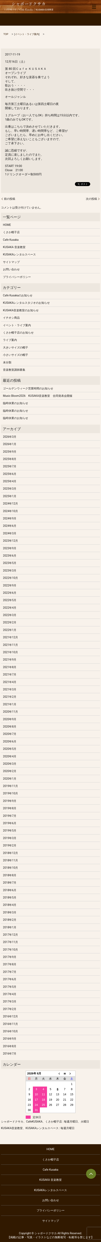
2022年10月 (10, 577)
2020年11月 (10, 711)
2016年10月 (10, 1031)
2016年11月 (10, 1024)
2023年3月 (9, 570)
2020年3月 (9, 763)
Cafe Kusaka (11, 239)
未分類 (7, 362)
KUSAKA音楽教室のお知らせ (21, 310)
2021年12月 (10, 637)
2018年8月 (9, 875)
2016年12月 (10, 1016)
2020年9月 (9, 719)
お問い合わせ (11, 269)
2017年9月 (9, 957)
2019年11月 (10, 786)
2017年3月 (9, 1001)
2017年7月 (9, 971)
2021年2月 (9, 696)
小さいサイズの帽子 (15, 354)
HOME (7, 224)
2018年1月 (9, 927)
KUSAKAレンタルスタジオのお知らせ (26, 302)
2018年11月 (10, 860)
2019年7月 (9, 815)
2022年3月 (9, 615)
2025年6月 (9, 473)
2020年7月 (9, 733)
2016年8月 (9, 1046)
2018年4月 (9, 904)
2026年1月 (9, 444)
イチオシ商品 (11, 317)
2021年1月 (9, 704)
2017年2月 (9, 1009)
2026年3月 (9, 436)
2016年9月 (9, 1038)
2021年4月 (9, 682)
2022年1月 (9, 630)
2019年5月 (9, 830)
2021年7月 (9, 674)
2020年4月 (9, 756)
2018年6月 (9, 890)
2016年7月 (9, 1053)
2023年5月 (9, 563)
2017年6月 (9, 979)
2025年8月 (9, 459)
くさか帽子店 (11, 232)
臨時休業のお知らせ (15, 403)
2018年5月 (9, 897)
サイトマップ (11, 262)
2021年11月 (10, 644)
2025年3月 (9, 488)
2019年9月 (9, 800)
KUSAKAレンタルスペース (19, 254)
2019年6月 (9, 823)
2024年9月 (9, 518)
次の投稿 (91, 198)
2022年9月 (9, 585)
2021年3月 (9, 689)
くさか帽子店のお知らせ (18, 332)
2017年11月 (10, 942)
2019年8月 (9, 808)
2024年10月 (10, 511)
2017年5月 (9, 986)
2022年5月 (9, 600)
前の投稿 (9, 198)
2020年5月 (9, 748)
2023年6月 (9, 555)
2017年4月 (9, 994)
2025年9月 (9, 451)
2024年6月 (9, 525)
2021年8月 (9, 667)
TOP (5, 34)
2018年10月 (10, 867)
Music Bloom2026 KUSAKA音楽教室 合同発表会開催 (37, 395)
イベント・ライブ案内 (27, 34)
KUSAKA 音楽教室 (14, 247)
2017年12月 (10, 934)
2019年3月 (9, 838)
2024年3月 (9, 533)
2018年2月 (9, 919)
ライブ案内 (10, 340)
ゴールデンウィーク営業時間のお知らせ (28, 388)
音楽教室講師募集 (14, 369)
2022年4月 (9, 607)
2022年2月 (9, 622)
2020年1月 (9, 778)
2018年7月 (9, 882)
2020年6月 (9, 741)
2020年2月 (9, 771)
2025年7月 (9, 466)
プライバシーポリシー (17, 276)
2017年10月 (10, 949)
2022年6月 (9, 592)
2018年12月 (10, 853)
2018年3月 (9, 912)
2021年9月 (9, 659)
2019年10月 (10, 793)
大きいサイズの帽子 (15, 347)
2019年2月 (9, 845)
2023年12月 (10, 540)
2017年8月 (9, 964)
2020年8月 (9, 726)
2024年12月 (10, 503)
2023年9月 (9, 548)
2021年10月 (10, 652)
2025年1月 (9, 496)
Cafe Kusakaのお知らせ (17, 295)
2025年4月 (9, 481)
